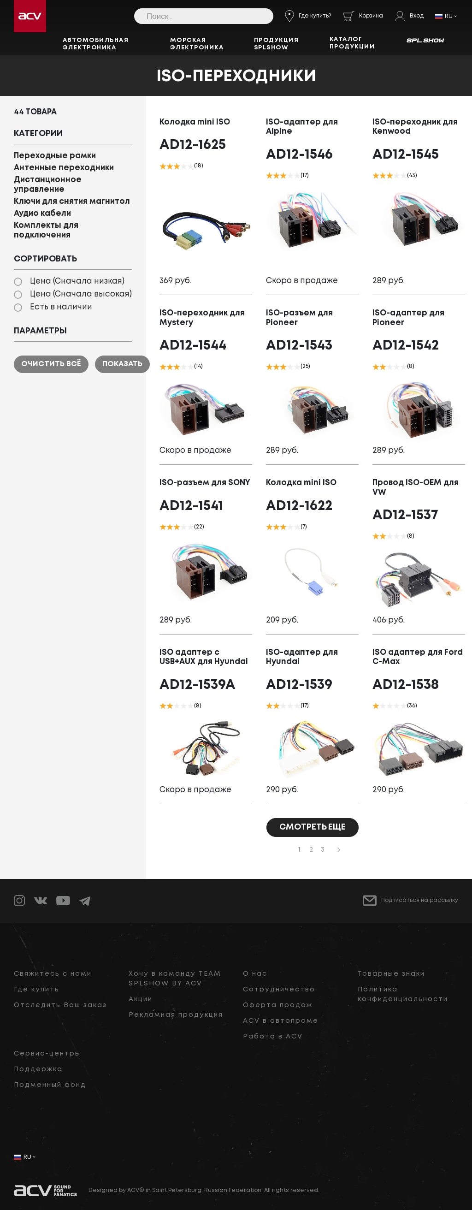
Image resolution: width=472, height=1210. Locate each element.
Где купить (36, 989)
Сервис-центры (47, 1053)
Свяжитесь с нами (53, 974)
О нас (255, 974)
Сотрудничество (279, 989)
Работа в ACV (273, 1036)
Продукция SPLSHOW (276, 44)
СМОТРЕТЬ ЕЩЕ (312, 827)
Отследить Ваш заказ (60, 1005)
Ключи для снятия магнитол (72, 201)
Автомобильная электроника (96, 44)
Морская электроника (197, 44)
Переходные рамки (55, 156)
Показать (122, 364)
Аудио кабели (42, 213)
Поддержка (38, 1069)
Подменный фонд (50, 1085)
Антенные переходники (64, 168)
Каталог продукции (352, 43)
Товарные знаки (391, 974)
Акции (141, 999)
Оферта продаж (278, 1005)
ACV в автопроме (281, 1021)
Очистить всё (51, 364)
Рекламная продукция (176, 1015)
